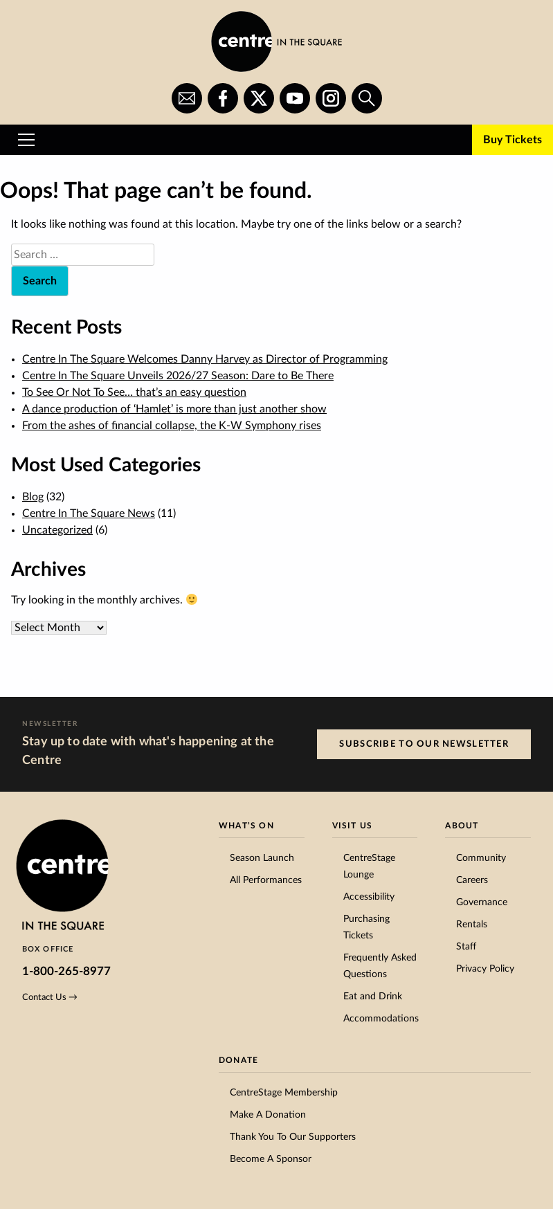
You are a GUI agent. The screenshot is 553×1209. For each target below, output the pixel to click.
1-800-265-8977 (66, 971)
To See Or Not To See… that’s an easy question (134, 392)
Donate (238, 1060)
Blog (33, 496)
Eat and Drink (372, 996)
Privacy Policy (485, 969)
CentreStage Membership (284, 1093)
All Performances (266, 880)
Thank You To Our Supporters (293, 1137)
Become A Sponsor (270, 1159)
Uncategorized (57, 530)
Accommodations (381, 1019)
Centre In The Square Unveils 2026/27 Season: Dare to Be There (178, 375)
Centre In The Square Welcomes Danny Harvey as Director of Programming (205, 359)
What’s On (246, 825)
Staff (466, 947)
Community (481, 858)
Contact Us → (50, 997)
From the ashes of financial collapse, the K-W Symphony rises (171, 425)
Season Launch (262, 858)
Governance (481, 902)
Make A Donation (268, 1115)
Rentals (471, 924)
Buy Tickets (512, 139)
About (461, 825)
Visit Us (352, 825)
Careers (472, 880)
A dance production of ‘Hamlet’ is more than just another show (174, 409)
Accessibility (369, 897)
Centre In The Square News (88, 513)
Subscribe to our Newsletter (424, 744)
